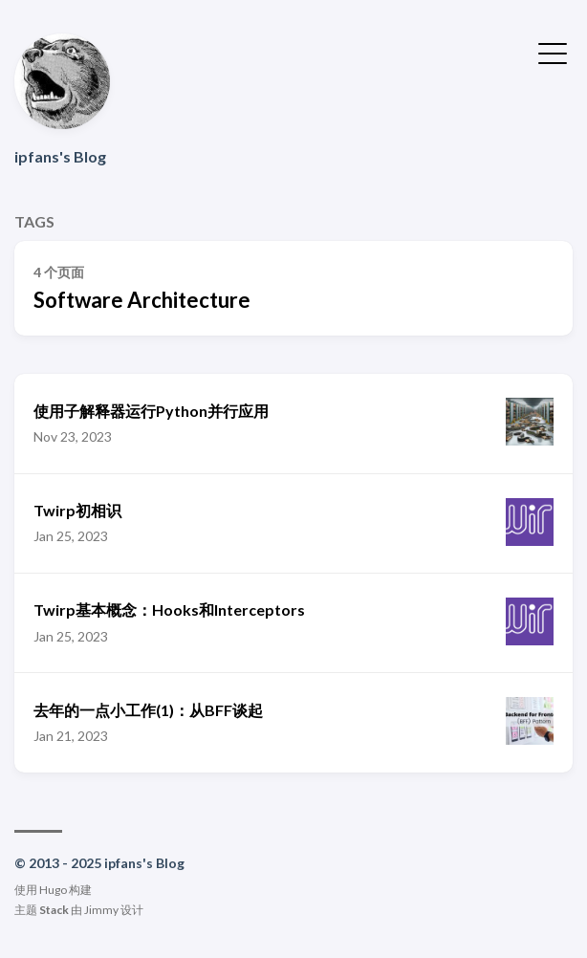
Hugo (53, 889)
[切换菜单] (553, 51)
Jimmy (101, 910)
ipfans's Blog (60, 156)
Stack (54, 910)
